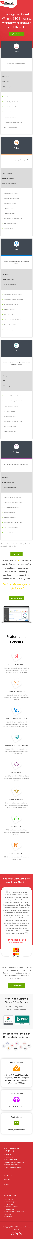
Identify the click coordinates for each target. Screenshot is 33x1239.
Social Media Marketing (12, 1164)
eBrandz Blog (9, 1199)
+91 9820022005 (16, 1106)
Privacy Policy (9, 1209)
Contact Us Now (16, 598)
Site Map (8, 1214)
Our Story (8, 1179)
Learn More (16, 554)
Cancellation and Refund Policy (14, 1211)
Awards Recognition (11, 1202)
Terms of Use (9, 1204)
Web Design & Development (13, 1167)
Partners (8, 1187)
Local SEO (8, 1154)
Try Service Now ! (16, 34)
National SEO (9, 1157)
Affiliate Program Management (14, 1162)
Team (7, 1184)
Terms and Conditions (11, 1206)
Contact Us (8, 1216)
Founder (7, 1182)
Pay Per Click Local (11, 1159)
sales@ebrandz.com (16, 1129)
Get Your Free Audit (16, 985)
